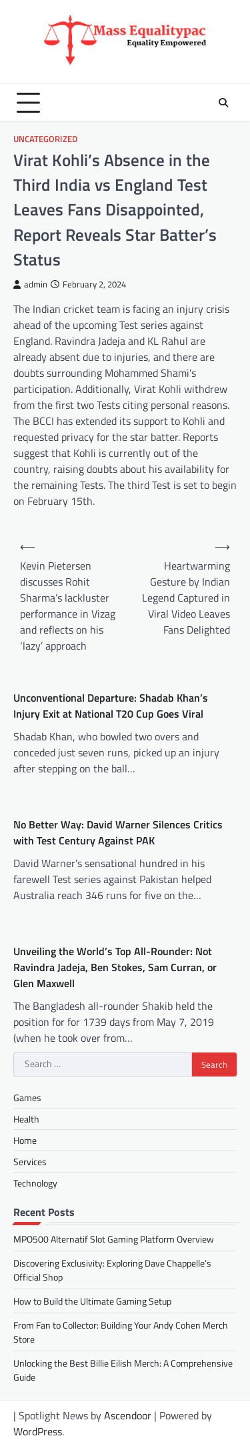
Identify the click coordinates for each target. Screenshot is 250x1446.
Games (27, 1098)
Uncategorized (45, 139)
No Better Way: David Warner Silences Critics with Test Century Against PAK (118, 832)
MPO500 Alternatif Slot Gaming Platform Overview (113, 1239)
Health (26, 1119)
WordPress (37, 1431)
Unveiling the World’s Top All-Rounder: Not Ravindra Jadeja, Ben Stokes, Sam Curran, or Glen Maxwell (115, 967)
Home (25, 1140)
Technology (35, 1183)
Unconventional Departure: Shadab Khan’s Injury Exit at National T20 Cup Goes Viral (110, 706)
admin (30, 284)
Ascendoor (127, 1415)
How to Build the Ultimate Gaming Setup (92, 1301)
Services (30, 1162)
